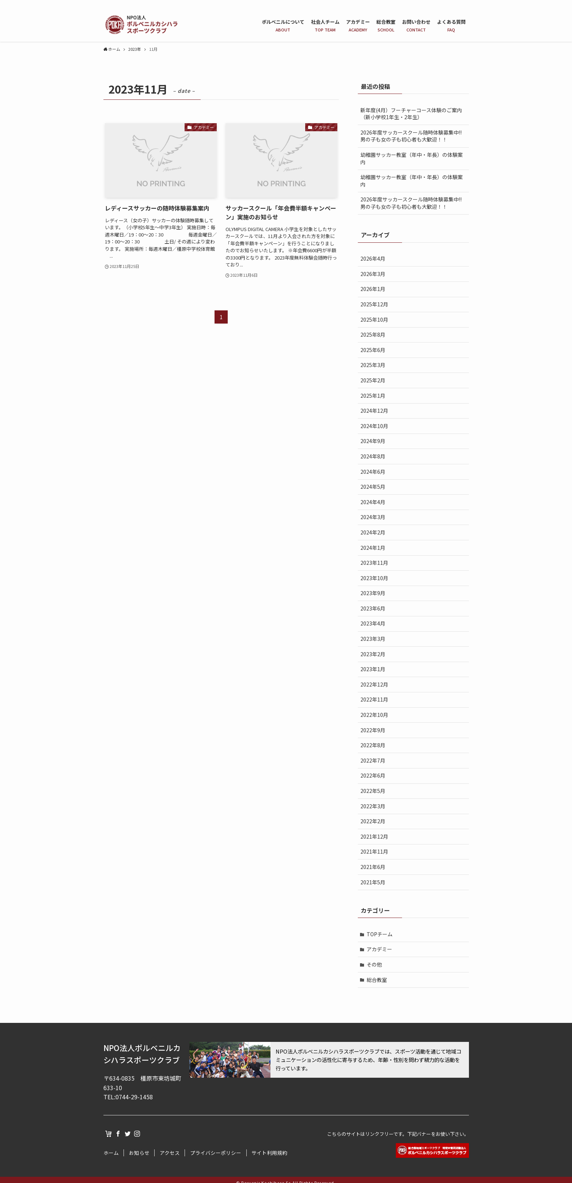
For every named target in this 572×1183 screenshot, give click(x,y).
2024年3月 (372, 517)
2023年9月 (372, 593)
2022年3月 (372, 806)
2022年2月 (372, 821)
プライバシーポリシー (215, 1152)
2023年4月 (372, 623)
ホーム (111, 1152)
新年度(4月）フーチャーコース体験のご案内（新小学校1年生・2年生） (411, 113)
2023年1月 (372, 669)
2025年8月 (372, 334)
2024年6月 (372, 471)
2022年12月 (374, 684)
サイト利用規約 (269, 1152)
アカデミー (379, 949)
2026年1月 (372, 288)
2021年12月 (374, 836)
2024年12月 (374, 410)
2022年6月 (372, 775)
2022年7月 (372, 760)
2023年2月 (372, 654)
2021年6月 (372, 866)
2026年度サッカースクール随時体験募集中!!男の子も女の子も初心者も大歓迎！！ (411, 136)
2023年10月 (374, 578)
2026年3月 (372, 273)
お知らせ (139, 1152)
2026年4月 (372, 258)
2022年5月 (372, 790)
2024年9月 (372, 441)
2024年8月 (372, 456)
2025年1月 (372, 395)
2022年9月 (372, 730)
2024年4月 (372, 502)
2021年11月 (374, 851)
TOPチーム (380, 934)
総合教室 (377, 979)
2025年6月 (372, 350)
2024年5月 (372, 486)
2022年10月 (374, 714)
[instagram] (464, 4)
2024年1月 (372, 547)
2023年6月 (372, 608)
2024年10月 (374, 426)
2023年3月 (372, 638)
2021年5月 (372, 882)
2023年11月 (374, 562)
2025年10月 (374, 319)
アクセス (170, 1152)
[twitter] (454, 4)
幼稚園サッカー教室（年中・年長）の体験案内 (411, 158)
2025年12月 (374, 304)
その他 (374, 964)
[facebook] (445, 4)
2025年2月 (372, 380)
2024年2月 (372, 532)
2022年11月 (374, 699)
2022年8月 (372, 745)
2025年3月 (372, 364)
